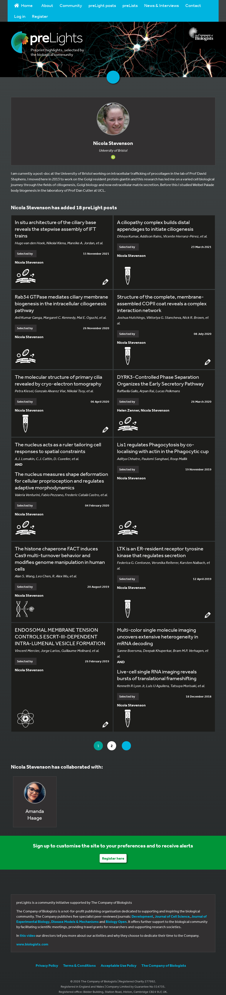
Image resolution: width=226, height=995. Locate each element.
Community (71, 5)
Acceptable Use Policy (118, 960)
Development (142, 912)
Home (23, 5)
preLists (130, 5)
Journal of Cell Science (172, 912)
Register (40, 16)
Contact (193, 5)
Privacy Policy (47, 960)
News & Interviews (161, 5)
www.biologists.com (32, 939)
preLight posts (102, 5)
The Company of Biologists (163, 960)
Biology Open (116, 917)
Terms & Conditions (79, 960)
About (47, 5)
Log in (19, 16)
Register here (113, 853)
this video (27, 931)
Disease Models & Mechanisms (75, 917)
